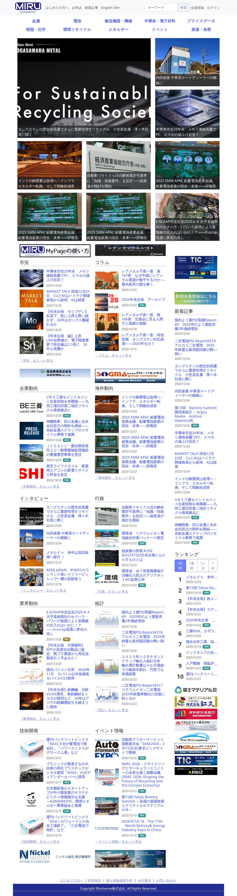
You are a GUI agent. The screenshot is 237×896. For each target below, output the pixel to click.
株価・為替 (201, 29)
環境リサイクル (77, 29)
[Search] (161, 7)
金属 (36, 20)
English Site (110, 7)
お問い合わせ (166, 880)
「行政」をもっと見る (111, 591)
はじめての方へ (57, 7)
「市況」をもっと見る (36, 360)
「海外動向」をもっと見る (115, 477)
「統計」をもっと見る (111, 710)
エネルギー (119, 29)
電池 (77, 20)
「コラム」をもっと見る (113, 355)
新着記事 (91, 7)
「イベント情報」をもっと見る (118, 841)
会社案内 (144, 880)
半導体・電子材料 (159, 20)
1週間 (191, 565)
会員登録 (197, 7)
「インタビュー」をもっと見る (43, 590)
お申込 (77, 7)
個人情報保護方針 (119, 880)
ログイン (213, 7)
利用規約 (94, 880)
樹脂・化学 (36, 29)
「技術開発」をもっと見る (40, 841)
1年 (213, 565)
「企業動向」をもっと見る (40, 486)
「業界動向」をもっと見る (40, 718)
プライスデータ (201, 20)
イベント (160, 29)
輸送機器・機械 (118, 20)
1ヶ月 (203, 565)
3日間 (180, 565)
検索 (183, 7)
